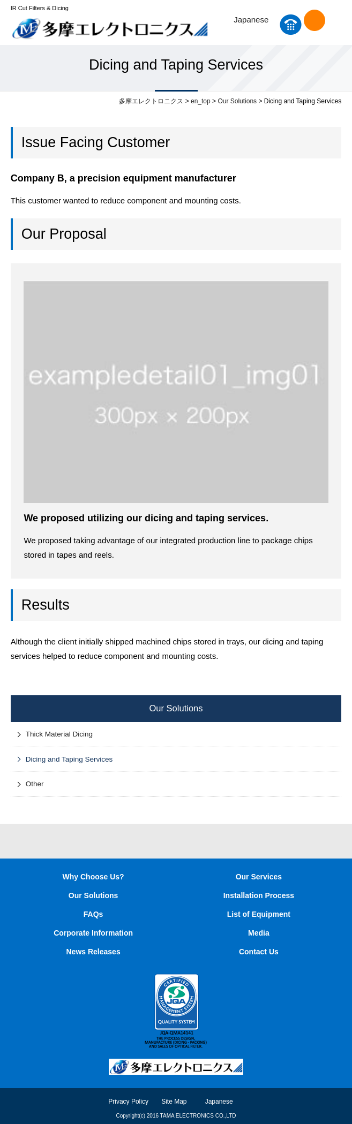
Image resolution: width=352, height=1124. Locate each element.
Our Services (259, 876)
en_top (201, 101)
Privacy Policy (128, 1101)
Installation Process (258, 895)
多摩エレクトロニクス (151, 101)
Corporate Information (93, 933)
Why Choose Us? (93, 876)
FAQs (93, 914)
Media (258, 933)
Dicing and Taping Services (69, 759)
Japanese (251, 19)
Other (35, 784)
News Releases (93, 951)
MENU (337, 24)
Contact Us (314, 20)
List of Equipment (258, 914)
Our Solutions (237, 101)
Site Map (173, 1101)
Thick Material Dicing (59, 734)
